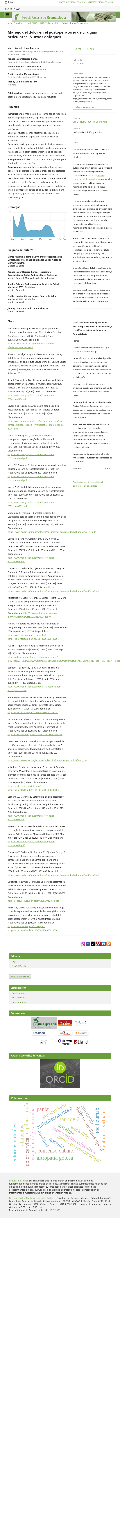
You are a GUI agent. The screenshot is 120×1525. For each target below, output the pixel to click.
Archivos (20, 23)
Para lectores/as (18, 993)
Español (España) (19, 966)
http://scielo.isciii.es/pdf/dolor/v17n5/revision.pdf (33, 900)
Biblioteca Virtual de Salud (100, 2)
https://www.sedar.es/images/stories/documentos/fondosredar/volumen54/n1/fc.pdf (52, 531)
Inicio (10, 23)
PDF (79, 49)
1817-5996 (55, 1210)
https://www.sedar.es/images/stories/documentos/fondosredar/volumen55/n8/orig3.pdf (53, 591)
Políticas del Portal (18, 1180)
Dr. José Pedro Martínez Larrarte (27, 1198)
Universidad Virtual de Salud (71, 2)
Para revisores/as (19, 1002)
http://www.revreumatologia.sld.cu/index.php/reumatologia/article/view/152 (47, 760)
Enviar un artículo (20, 976)
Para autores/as (18, 997)
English (14, 961)
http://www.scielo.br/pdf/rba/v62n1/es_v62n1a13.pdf (35, 734)
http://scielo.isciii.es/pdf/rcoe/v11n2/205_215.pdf (33, 712)
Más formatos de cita (84, 107)
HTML (91, 49)
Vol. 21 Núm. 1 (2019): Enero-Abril (43, 23)
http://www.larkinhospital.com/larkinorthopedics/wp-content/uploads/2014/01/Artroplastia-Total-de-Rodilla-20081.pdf (36, 425)
